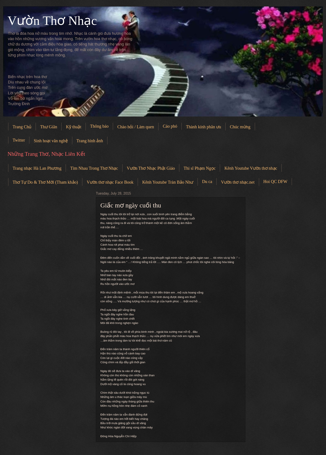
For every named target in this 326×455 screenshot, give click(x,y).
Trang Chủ (22, 126)
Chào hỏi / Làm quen (135, 126)
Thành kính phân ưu (203, 126)
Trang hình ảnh (90, 140)
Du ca (207, 181)
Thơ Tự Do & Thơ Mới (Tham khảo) (45, 182)
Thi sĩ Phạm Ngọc (200, 168)
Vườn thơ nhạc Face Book (110, 182)
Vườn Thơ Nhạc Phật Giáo (151, 168)
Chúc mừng (240, 126)
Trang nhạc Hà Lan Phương (37, 168)
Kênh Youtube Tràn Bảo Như (167, 182)
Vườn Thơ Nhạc (52, 21)
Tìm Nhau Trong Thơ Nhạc (94, 168)
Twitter (19, 140)
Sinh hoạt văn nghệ (51, 140)
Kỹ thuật (73, 126)
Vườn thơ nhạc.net (237, 182)
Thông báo (99, 126)
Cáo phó (170, 126)
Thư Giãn (48, 126)
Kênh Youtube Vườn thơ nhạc (250, 168)
